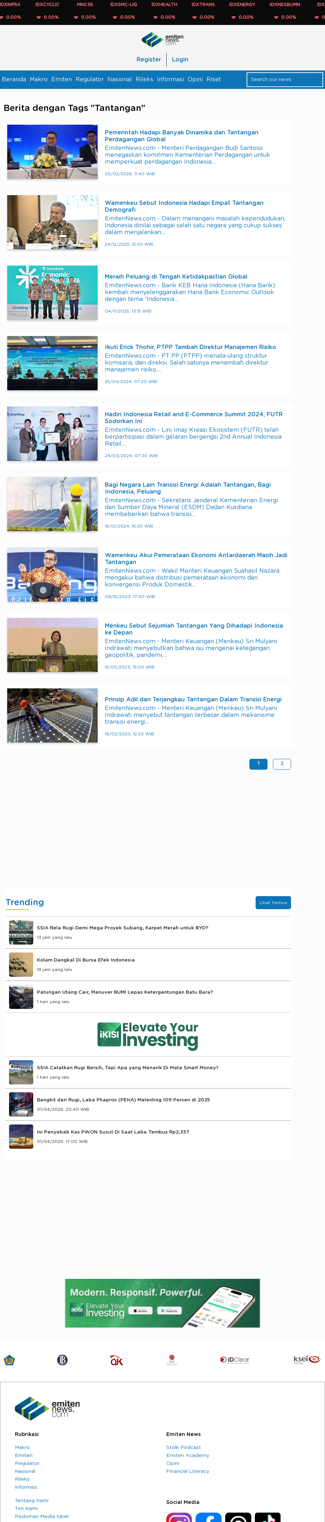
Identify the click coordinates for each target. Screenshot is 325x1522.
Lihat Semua (273, 902)
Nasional (119, 79)
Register (149, 60)
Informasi (170, 79)
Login (180, 60)
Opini (195, 79)
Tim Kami (26, 1508)
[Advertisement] (148, 831)
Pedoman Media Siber (42, 1516)
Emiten (61, 79)
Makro (39, 79)
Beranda (14, 79)
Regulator (90, 79)
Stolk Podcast (183, 1447)
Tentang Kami (31, 1500)
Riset (213, 79)
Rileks (144, 79)
